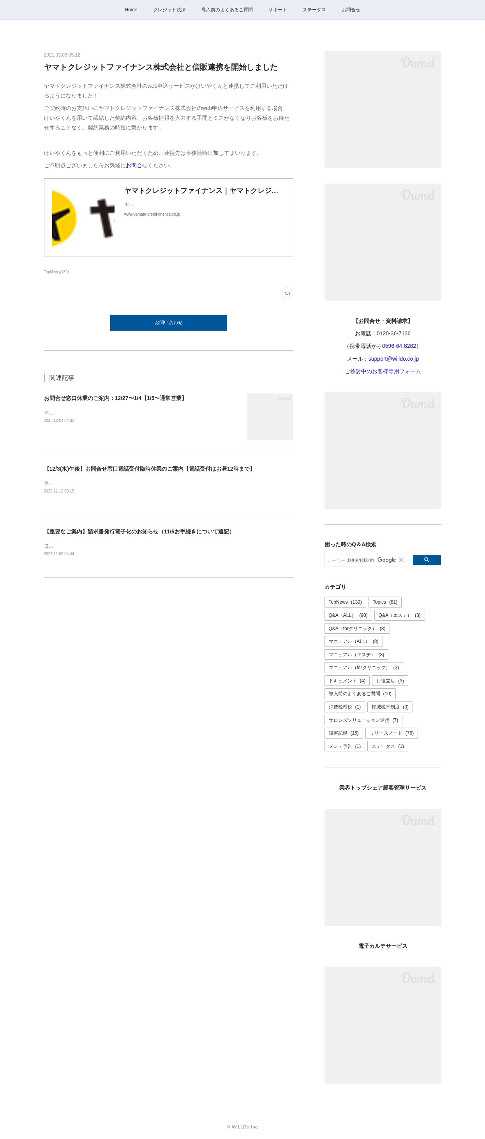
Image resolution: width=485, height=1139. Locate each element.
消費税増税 (345, 707)
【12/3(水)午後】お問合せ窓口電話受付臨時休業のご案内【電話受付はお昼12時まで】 (149, 469)
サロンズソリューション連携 (364, 720)
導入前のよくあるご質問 (227, 9)
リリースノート (392, 733)
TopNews (345, 602)
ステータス (314, 9)
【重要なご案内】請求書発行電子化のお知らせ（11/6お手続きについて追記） (139, 532)
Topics (385, 602)
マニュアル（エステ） (356, 654)
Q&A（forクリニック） (357, 628)
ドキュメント (347, 681)
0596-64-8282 (399, 346)
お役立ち (390, 681)
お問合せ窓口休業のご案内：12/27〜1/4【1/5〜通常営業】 (115, 398)
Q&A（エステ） (400, 615)
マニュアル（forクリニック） (364, 667)
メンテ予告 (345, 746)
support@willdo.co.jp (394, 359)
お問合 (134, 165)
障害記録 (344, 733)
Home (131, 9)
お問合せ (351, 9)
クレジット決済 (169, 9)
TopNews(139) (56, 272)
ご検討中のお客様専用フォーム (383, 371)
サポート (277, 9)
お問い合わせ (169, 322)
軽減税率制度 (390, 707)
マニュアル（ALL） (354, 641)
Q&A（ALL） (348, 615)
